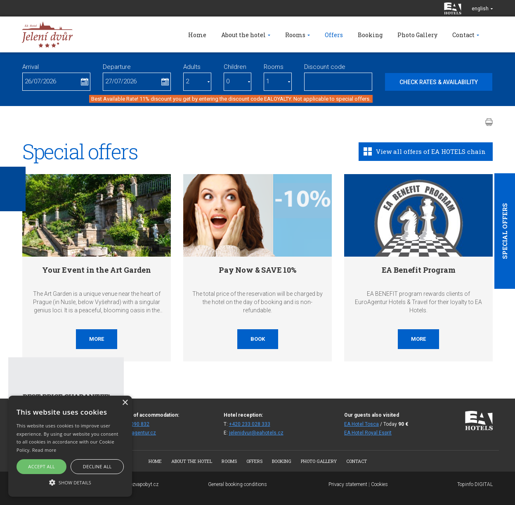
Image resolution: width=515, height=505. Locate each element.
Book (257, 339)
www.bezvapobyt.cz (137, 484)
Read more (44, 450)
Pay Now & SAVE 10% (257, 270)
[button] (70, 482)
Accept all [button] (41, 466)
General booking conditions (237, 484)
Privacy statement (347, 484)
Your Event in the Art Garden (96, 270)
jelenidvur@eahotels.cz (256, 433)
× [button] (125, 403)
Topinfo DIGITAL (475, 484)
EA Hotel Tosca (361, 424)
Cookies (379, 484)
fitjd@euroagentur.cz (132, 433)
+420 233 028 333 (249, 424)
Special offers (505, 231)
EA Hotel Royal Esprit (368, 433)
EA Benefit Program (419, 270)
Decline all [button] (97, 466)
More (96, 339)
